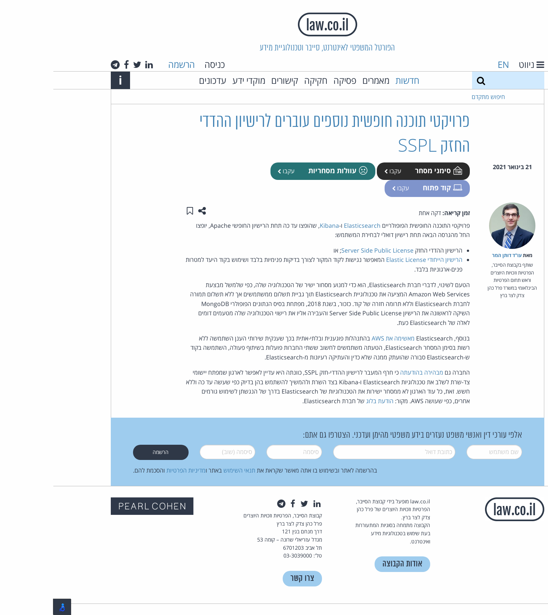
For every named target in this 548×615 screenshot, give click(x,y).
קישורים (231, 80)
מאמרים (322, 80)
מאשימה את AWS (339, 338)
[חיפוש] (427, 80)
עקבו (339, 171)
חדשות (354, 80)
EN (450, 64)
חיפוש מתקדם (435, 97)
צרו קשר (249, 578)
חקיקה (262, 80)
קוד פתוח (388, 187)
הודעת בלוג (326, 401)
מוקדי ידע (195, 80)
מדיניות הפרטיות (132, 470)
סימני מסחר (384, 170)
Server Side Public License (324, 250)
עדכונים (159, 80)
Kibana (276, 225)
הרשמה (128, 64)
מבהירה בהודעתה (368, 372)
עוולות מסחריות (284, 170)
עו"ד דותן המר (453, 255)
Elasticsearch (308, 225)
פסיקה (291, 80)
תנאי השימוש (186, 470)
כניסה (161, 64)
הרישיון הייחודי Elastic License (371, 260)
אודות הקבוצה (349, 564)
